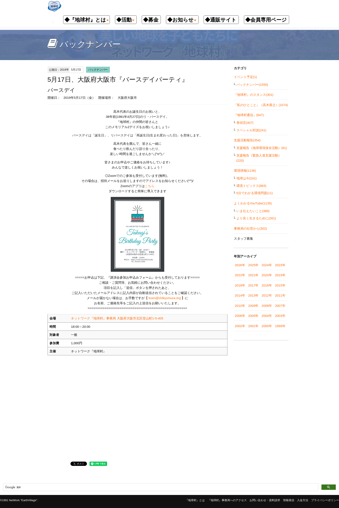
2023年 (280, 265)
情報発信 (288, 500)
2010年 (240, 305)
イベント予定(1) (245, 77)
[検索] (160, 487)
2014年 (240, 295)
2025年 (253, 265)
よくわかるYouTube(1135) (253, 203)
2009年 (253, 305)
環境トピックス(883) (251, 186)
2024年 (267, 265)
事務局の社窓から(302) (250, 228)
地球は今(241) (246, 178)
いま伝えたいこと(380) (253, 211)
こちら (149, 186)
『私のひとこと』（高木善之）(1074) (261, 105)
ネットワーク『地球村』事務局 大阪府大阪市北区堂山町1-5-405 (117, 318)
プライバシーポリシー (325, 500)
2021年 (253, 275)
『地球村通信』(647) (249, 115)
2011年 (280, 295)
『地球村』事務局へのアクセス (227, 500)
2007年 (280, 305)
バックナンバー (98, 69)
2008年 (267, 305)
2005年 (253, 316)
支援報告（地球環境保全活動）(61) (261, 148)
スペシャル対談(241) (251, 130)
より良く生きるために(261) (256, 218)
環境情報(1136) (245, 170)
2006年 (240, 316)
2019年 (280, 275)
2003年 (280, 316)
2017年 (253, 285)
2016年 (267, 285)
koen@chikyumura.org (165, 298)
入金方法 (302, 500)
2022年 (240, 275)
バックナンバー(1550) (252, 84)
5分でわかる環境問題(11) (254, 193)
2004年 (267, 316)
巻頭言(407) (245, 122)
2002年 (240, 326)
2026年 (240, 265)
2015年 (280, 285)
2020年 (267, 275)
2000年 (267, 326)
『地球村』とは (195, 500)
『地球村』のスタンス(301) (253, 94)
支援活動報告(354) (247, 140)
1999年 (280, 326)
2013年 (253, 295)
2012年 (267, 295)
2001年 (253, 326)
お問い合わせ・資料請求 (264, 500)
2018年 (240, 285)
